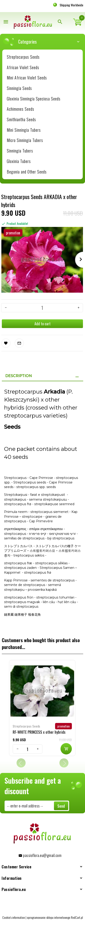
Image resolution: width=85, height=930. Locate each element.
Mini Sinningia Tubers (24, 130)
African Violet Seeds (23, 67)
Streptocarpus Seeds (23, 57)
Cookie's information (13, 917)
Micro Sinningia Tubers (25, 140)
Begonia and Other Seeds (27, 172)
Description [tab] (18, 376)
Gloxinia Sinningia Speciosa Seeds (34, 99)
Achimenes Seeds (20, 109)
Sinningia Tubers (20, 151)
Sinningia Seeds (19, 88)
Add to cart (42, 323)
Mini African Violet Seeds (27, 78)
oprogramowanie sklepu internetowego (48, 917)
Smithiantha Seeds (21, 119)
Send (61, 806)
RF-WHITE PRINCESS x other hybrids (39, 732)
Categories (44, 41)
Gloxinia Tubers (19, 161)
